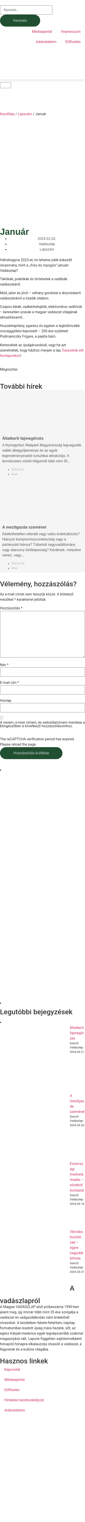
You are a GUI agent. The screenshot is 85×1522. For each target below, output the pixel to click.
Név (4, 665)
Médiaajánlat (42, 31)
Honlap (5, 700)
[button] (42, 80)
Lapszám (25, 114)
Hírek (14, 474)
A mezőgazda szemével (24, 527)
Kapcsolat (12, 1369)
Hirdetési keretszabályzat (24, 1400)
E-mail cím (9, 682)
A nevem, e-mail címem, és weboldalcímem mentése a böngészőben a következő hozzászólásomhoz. (42, 724)
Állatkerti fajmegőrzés (22, 438)
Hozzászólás (11, 608)
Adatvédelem (46, 42)
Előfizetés (73, 42)
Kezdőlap (7, 114)
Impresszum (71, 31)
